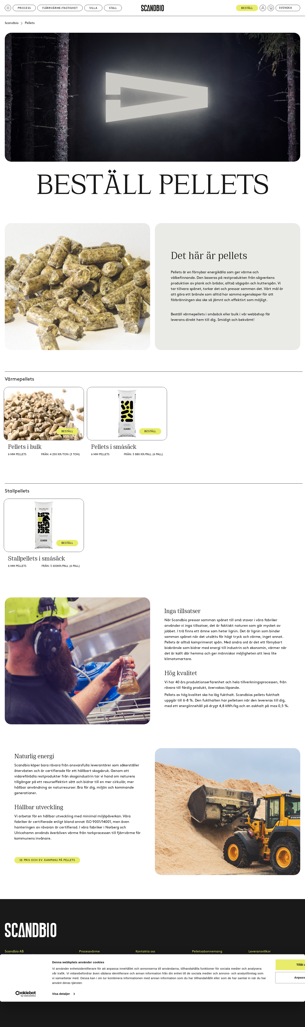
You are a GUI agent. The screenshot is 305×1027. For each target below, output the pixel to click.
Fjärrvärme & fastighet (96, 962)
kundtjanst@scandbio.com (25, 968)
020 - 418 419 (14, 974)
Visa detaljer (61, 1019)
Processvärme (89, 951)
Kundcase (143, 962)
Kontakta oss (145, 951)
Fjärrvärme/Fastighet (60, 8)
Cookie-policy (259, 972)
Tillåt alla (271, 990)
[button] (263, 8)
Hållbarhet (200, 972)
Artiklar (141, 972)
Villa (93, 8)
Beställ (247, 8)
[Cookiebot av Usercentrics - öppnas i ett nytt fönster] (25, 1019)
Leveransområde (204, 962)
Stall (113, 8)
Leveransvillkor (260, 951)
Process (24, 8)
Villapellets (87, 972)
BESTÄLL (68, 431)
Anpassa (272, 1003)
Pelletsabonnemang (207, 951)
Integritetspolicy (261, 962)
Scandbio (12, 23)
